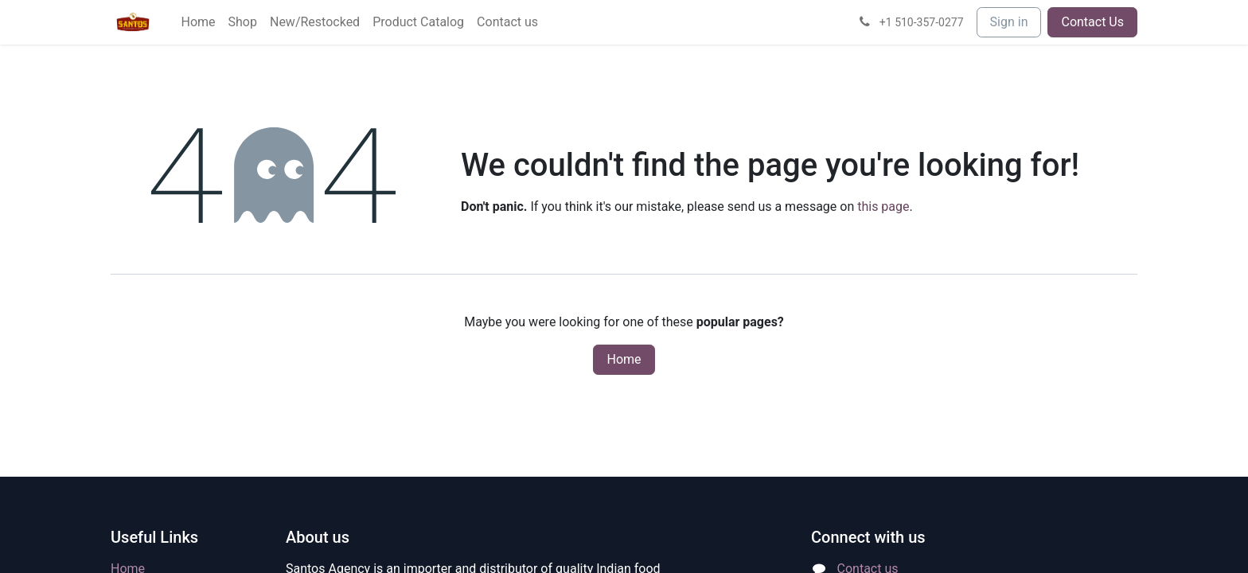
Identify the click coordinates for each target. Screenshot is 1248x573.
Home (623, 359)
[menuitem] (197, 22)
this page (883, 206)
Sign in (1009, 21)
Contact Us (1092, 21)
